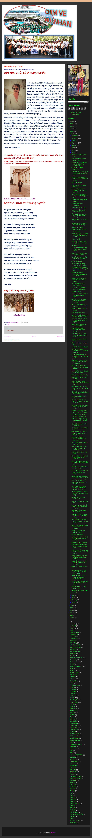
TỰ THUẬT (73, 816)
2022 (71, 131)
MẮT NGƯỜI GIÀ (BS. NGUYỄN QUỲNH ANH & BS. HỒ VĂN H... (79, 274)
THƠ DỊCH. (73, 799)
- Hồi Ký (72, 628)
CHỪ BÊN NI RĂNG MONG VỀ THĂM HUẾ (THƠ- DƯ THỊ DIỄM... (79, 320)
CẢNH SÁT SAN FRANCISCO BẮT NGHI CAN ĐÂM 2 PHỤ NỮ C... (80, 463)
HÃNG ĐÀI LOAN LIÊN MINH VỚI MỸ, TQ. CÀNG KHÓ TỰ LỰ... (80, 407)
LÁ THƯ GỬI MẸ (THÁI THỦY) (80, 375)
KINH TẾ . (72, 759)
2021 (71, 133)
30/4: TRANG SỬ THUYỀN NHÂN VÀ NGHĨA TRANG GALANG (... (79, 335)
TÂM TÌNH (73, 786)
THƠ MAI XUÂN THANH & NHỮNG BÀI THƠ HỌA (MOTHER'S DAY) (79, 488)
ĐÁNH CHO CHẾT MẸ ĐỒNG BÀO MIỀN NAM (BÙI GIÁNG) (80, 295)
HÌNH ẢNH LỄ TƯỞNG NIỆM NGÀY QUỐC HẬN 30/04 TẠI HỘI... (79, 516)
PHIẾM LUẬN (73, 772)
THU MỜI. (73, 808)
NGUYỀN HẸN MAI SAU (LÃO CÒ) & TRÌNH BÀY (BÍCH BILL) (80, 173)
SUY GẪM (73, 784)
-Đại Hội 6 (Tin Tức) (75, 647)
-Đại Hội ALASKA (75, 651)
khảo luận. (73, 757)
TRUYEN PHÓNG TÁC (76, 814)
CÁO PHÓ (73, 719)
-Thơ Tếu (72, 687)
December (75, 135)
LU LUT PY (73, 763)
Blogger (53, 832)
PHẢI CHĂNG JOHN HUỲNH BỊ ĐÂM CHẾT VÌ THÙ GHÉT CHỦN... (80, 457)
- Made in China (74, 632)
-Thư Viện (72, 693)
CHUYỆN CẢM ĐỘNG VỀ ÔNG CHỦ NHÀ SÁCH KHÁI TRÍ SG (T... (80, 383)
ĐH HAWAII (73, 746)
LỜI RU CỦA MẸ (76, 291)
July (73, 147)
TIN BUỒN (73, 810)
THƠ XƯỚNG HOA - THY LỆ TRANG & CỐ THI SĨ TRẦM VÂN (80, 388)
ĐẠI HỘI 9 (73, 731)
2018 (71, 610)
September (75, 143)
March (74, 597)
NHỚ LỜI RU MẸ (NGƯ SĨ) (79, 480)
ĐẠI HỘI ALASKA (75, 736)
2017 (71, 612)
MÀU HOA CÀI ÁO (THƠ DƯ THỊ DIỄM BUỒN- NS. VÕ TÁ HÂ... (79, 420)
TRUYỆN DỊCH (74, 812)
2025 (71, 124)
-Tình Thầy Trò (74, 700)
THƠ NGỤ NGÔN (75, 803)
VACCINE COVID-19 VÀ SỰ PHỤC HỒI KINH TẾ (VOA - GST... (80, 196)
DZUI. (71, 753)
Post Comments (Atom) (14, 340)
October (74, 140)
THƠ (71, 795)
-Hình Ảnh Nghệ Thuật (76, 657)
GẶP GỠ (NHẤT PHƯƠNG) (79, 542)
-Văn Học (72, 706)
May (73, 152)
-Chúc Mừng (73, 643)
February (74, 600)
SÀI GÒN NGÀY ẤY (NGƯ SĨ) (80, 347)
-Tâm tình (72, 676)
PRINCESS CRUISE (75, 776)
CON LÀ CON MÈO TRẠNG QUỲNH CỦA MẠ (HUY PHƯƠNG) (79, 448)
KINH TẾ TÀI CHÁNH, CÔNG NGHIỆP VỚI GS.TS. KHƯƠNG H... (80, 527)
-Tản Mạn (72, 678)
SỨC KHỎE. (73, 780)
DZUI (71, 750)
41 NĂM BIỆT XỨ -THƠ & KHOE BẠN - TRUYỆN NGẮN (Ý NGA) (79, 577)
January (74, 602)
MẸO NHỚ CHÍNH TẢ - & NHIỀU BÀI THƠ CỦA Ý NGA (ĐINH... (79, 439)
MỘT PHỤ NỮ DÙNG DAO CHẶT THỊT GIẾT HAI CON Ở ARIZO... (80, 367)
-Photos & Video (74, 672)
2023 (71, 128)
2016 (71, 615)
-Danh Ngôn (73, 653)
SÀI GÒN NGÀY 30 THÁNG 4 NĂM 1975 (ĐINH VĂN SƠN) (80, 472)
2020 (71, 605)
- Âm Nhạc (73, 624)
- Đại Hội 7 (73, 626)
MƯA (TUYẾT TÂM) (77, 182)
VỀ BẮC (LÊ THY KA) (77, 227)
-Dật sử (72, 655)
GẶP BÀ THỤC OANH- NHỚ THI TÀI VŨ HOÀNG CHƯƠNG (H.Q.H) (79, 164)
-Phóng (72, 668)
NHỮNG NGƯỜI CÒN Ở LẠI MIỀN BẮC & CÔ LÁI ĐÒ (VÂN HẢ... (79, 557)
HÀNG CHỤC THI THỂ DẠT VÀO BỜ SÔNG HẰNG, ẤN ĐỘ (80, 269)
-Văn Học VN (73, 708)
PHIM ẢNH (73, 774)
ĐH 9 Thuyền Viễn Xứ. (76, 744)
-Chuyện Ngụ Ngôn (75, 645)
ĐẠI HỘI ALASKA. (75, 738)
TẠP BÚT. (72, 789)
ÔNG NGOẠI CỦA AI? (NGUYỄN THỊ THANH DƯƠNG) (78, 330)
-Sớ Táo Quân (74, 674)
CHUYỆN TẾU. (74, 729)
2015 (71, 617)
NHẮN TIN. (73, 767)
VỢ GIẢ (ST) (75, 245)
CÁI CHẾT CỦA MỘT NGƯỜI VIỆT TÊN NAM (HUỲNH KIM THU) (80, 538)
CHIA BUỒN (73, 721)
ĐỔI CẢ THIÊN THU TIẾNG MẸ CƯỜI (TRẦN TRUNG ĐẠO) (79, 546)
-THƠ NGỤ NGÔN (75, 685)
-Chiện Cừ (73, 640)
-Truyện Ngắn (73, 702)
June (73, 150)
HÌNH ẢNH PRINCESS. (76, 755)
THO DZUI (73, 801)
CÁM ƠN (72, 715)
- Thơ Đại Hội (73, 638)
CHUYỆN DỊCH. (74, 725)
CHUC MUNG (74, 723)
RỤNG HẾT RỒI (76, 239)
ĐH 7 (71, 742)
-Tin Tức (72, 698)
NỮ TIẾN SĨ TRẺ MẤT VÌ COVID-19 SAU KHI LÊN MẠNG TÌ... (79, 190)
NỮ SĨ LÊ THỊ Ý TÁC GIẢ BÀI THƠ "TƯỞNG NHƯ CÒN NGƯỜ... (80, 583)
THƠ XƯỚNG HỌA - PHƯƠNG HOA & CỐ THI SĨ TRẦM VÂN (80, 351)
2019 (71, 608)
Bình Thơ (72, 712)
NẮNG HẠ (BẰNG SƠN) (78, 312)
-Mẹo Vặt (72, 664)
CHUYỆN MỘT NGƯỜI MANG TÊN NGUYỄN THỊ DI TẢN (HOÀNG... (80, 235)
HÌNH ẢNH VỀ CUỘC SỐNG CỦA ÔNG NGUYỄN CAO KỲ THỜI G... (79, 362)
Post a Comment (10, 330)
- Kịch (71, 630)
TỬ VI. (72, 818)
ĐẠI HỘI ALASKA (75, 734)
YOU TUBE (73, 822)
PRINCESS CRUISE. (76, 778)
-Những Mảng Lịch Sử (76, 666)
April (73, 595)
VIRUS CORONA (75, 820)
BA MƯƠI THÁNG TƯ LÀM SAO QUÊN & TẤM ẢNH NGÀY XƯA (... (79, 572)
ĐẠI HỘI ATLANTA (75, 740)
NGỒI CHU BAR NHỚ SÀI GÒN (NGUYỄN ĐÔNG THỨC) (79, 280)
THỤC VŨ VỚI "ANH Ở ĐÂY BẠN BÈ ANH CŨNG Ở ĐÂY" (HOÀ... (79, 562)
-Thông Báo (73, 691)
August (74, 145)
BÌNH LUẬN (73, 710)
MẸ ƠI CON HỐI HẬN (77, 534)
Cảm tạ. (72, 717)
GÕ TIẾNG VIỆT (74, 114)
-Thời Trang (73, 689)
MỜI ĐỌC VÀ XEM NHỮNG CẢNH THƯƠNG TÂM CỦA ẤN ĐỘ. (80, 179)
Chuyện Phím (73, 727)
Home (34, 337)
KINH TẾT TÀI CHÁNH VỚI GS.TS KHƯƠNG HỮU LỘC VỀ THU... (80, 521)
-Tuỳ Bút (72, 704)
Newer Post (7, 337)
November (75, 138)
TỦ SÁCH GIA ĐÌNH (75, 112)
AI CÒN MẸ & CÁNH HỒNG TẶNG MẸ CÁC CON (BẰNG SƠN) (80, 493)
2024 (71, 126)
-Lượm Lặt (73, 660)
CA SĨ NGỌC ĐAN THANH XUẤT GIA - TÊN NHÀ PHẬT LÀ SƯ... (80, 356)
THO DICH (73, 797)
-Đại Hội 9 (73, 649)
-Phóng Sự (73, 670)
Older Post (60, 337)
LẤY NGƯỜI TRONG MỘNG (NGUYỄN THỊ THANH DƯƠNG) (79, 215)
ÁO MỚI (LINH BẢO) (77, 261)
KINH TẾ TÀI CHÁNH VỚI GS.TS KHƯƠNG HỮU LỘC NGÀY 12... (80, 401)
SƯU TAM (72, 782)
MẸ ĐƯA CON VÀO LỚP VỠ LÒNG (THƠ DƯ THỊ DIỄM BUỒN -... (79, 506)
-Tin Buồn (72, 695)
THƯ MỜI (72, 805)
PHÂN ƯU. (73, 770)
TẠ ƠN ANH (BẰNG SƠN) (79, 207)
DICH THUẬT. (74, 748)
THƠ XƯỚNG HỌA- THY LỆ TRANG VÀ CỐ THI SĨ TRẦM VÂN (79, 433)
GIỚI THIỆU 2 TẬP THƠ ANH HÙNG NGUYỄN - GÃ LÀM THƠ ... (80, 552)
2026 (71, 121)
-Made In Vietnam (75, 662)
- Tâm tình (73, 636)
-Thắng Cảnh (73, 681)
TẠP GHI (72, 791)
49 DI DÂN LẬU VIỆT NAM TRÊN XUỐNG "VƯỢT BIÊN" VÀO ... (79, 301)
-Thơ (8, 324)
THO (71, 793)
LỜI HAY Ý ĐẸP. (74, 761)
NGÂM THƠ (73, 765)
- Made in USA (74, 634)
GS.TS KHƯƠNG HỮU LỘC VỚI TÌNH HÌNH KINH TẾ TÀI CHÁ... (79, 249)
